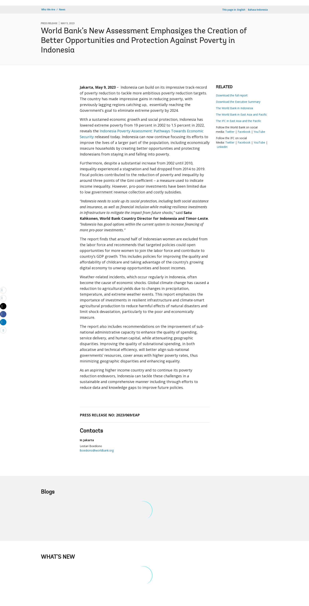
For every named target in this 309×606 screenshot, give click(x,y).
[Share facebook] (3, 314)
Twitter (230, 132)
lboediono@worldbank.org (97, 450)
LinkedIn (222, 147)
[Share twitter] (3, 306)
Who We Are (48, 9)
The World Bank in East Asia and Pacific (241, 114)
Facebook (244, 132)
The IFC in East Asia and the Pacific (238, 121)
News (62, 9)
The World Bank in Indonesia (234, 108)
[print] (3, 298)
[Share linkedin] (3, 322)
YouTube (259, 132)
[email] (3, 290)
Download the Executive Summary (238, 102)
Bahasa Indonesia (258, 9)
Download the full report (232, 95)
